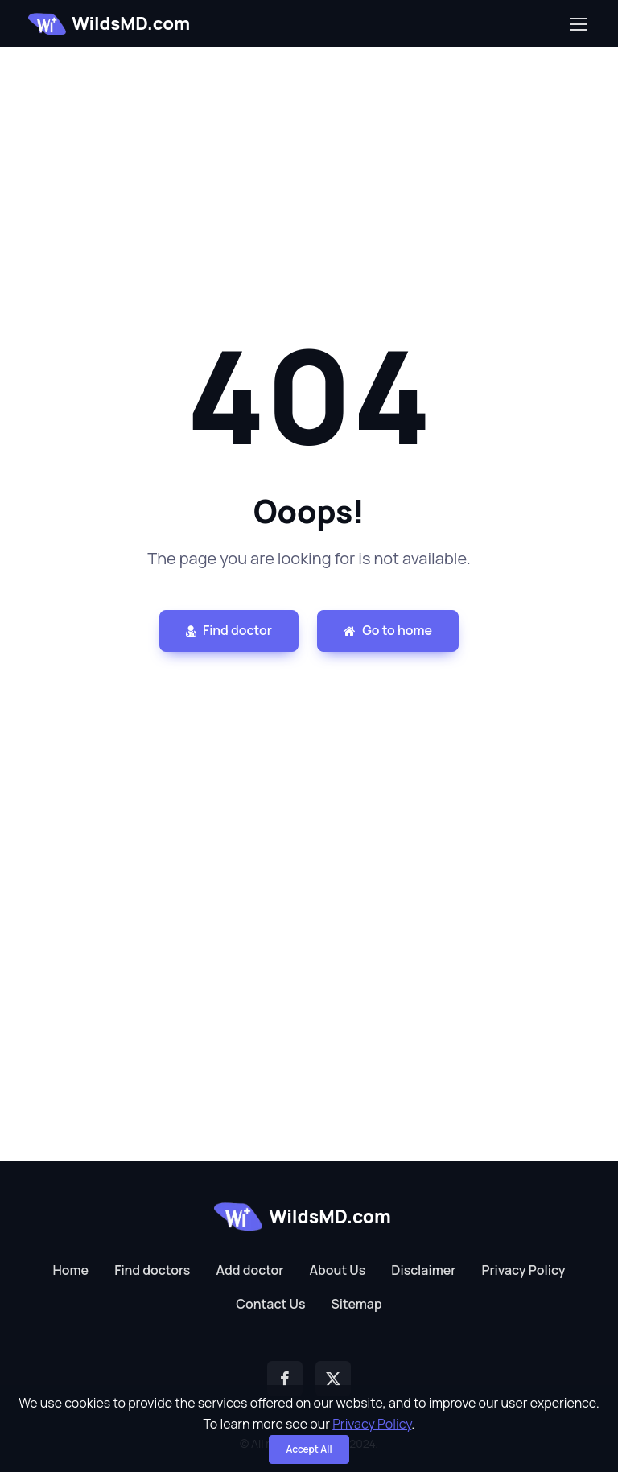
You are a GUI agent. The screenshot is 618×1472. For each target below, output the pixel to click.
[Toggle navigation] (578, 24)
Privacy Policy (371, 1424)
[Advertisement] (309, 160)
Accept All (309, 1449)
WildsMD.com (109, 23)
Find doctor (229, 630)
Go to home (388, 630)
